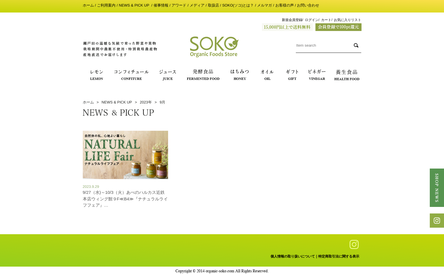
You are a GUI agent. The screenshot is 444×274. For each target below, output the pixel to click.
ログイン (312, 20)
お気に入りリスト (347, 20)
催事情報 (161, 5)
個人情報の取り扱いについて (292, 256)
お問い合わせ (308, 5)
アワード (179, 5)
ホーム (88, 5)
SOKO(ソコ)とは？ (238, 5)
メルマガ (264, 5)
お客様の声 (284, 5)
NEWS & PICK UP (134, 5)
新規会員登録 (292, 20)
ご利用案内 (106, 5)
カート (326, 20)
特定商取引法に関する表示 (338, 256)
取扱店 (213, 5)
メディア (197, 5)
